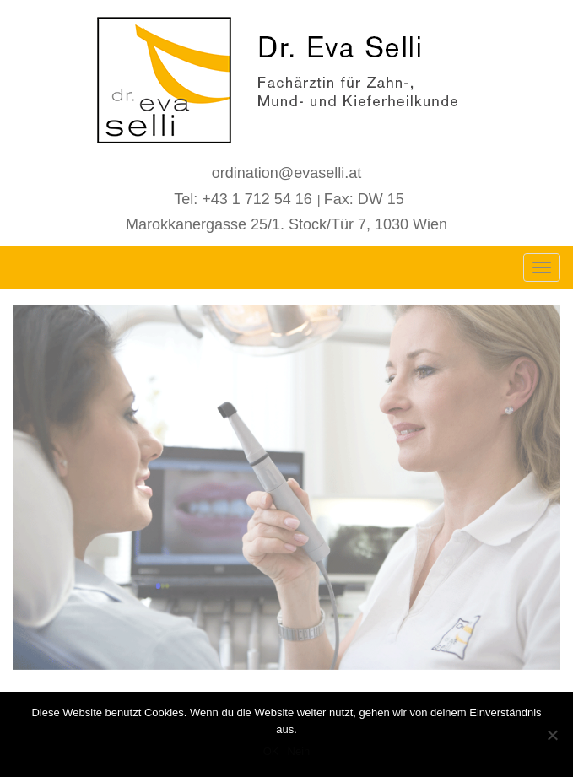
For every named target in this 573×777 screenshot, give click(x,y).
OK (271, 751)
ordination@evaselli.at (286, 173)
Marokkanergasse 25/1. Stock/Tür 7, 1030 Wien (286, 224)
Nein (299, 751)
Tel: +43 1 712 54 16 (243, 199)
